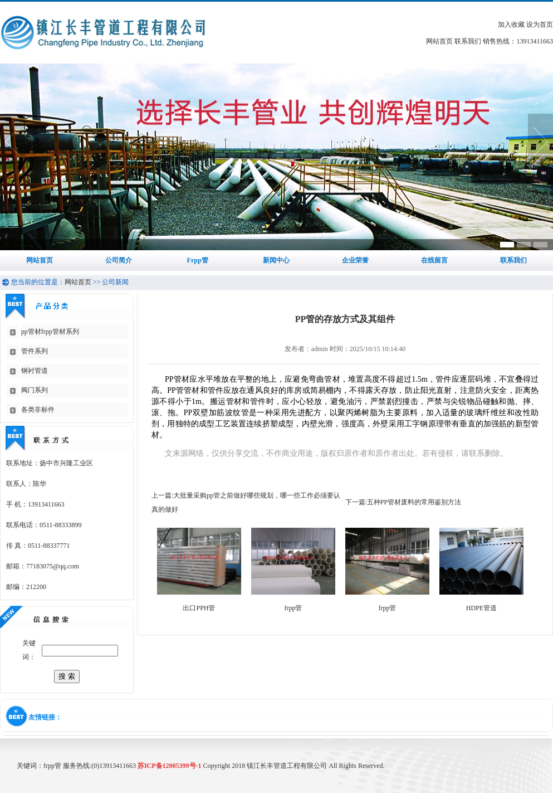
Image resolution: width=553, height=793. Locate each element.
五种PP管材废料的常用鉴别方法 (414, 502)
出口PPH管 (199, 608)
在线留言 (434, 260)
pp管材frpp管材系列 (50, 331)
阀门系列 (34, 390)
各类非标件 (38, 409)
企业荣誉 (355, 260)
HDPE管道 (481, 608)
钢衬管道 (34, 370)
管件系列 (34, 351)
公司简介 (118, 260)
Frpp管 (197, 260)
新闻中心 (276, 260)
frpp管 (293, 608)
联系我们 (467, 41)
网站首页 (439, 41)
